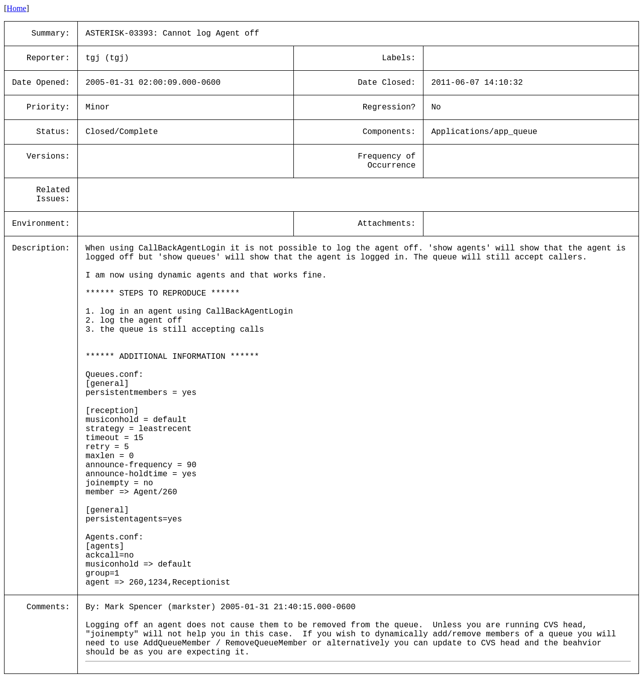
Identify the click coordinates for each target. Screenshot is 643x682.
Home (16, 8)
